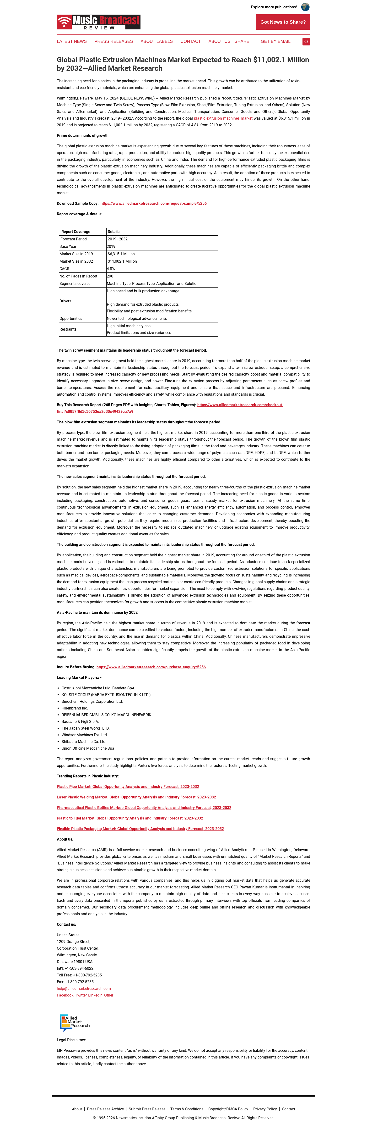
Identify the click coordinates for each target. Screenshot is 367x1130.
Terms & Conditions (186, 1109)
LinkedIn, (95, 995)
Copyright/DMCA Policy (228, 1109)
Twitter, (81, 995)
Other (108, 995)
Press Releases (113, 41)
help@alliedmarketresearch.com (84, 988)
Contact (190, 41)
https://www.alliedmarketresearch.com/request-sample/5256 (154, 203)
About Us (220, 41)
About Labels (156, 41)
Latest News (72, 41)
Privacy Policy (265, 1109)
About (77, 1109)
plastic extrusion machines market (223, 118)
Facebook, (65, 995)
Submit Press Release (147, 1109)
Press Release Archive (105, 1109)
